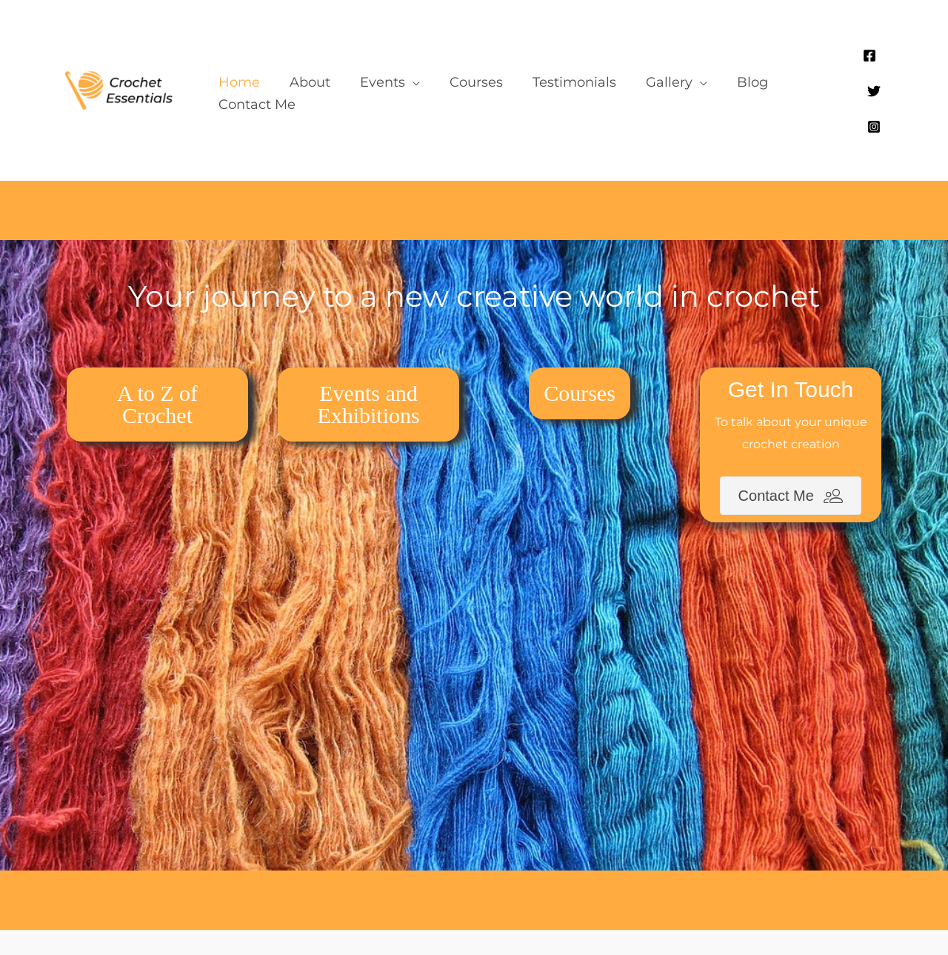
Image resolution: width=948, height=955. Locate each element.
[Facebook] (834, 59)
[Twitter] (856, 59)
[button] (375, 57)
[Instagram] (878, 59)
